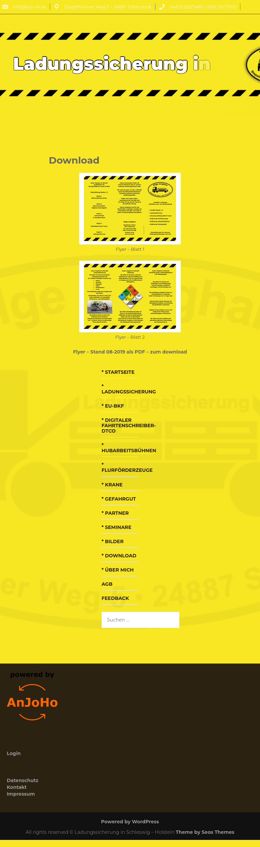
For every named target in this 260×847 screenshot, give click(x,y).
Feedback (115, 598)
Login (14, 753)
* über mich (118, 570)
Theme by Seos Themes (205, 832)
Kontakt (17, 787)
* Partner (115, 513)
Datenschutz (22, 780)
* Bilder (113, 541)
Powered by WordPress (130, 822)
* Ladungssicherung (129, 389)
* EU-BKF (113, 406)
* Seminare (116, 527)
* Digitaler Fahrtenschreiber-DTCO (129, 425)
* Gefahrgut (119, 499)
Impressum (21, 794)
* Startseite (118, 372)
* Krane (112, 485)
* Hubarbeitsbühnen (129, 448)
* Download (119, 556)
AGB (107, 584)
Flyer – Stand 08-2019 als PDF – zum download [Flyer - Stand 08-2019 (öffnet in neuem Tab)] (130, 352)
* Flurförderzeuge (127, 467)
